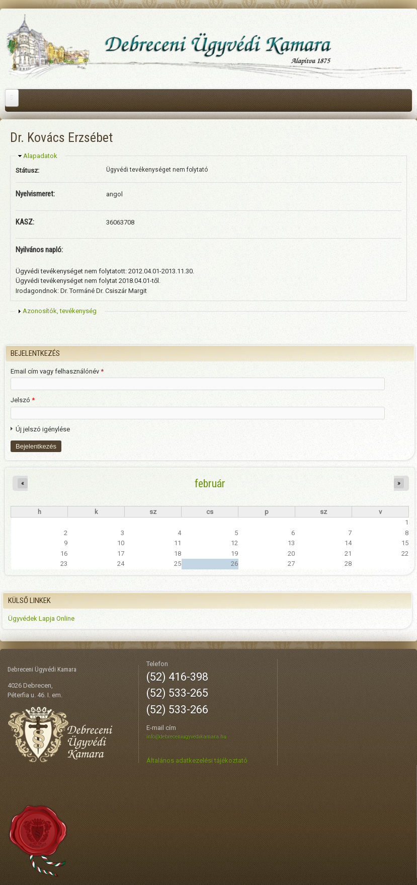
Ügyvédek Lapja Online (41, 618)
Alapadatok (40, 156)
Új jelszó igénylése (43, 429)
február (210, 483)
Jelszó (23, 400)
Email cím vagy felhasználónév (57, 371)
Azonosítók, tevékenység (60, 311)
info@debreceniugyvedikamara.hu (186, 736)
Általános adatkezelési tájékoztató (196, 760)
